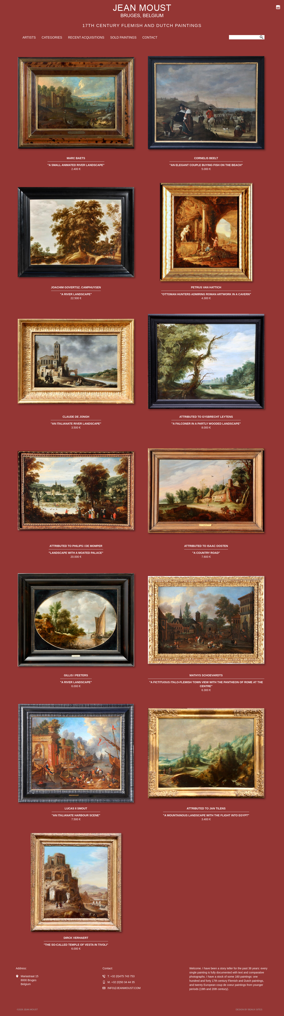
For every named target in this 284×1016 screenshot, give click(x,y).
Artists (29, 37)
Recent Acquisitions (86, 37)
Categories (52, 37)
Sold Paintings (123, 37)
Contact (149, 37)
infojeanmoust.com (124, 988)
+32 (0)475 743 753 (122, 976)
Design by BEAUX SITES (249, 1009)
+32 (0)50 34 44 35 (123, 982)
